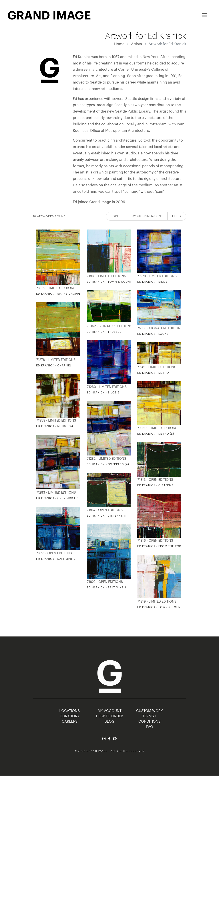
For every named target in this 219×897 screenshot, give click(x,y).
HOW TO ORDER (109, 716)
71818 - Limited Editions (106, 276)
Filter (176, 216)
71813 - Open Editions (155, 479)
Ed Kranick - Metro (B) (155, 433)
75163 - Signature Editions (158, 328)
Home (119, 44)
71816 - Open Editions (155, 540)
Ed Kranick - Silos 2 (103, 392)
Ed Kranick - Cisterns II (106, 515)
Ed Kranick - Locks (153, 334)
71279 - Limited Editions (157, 276)
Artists (136, 44)
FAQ (149, 727)
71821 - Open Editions (54, 553)
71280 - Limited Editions (107, 387)
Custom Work (149, 711)
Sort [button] (115, 216)
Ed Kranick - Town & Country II (163, 607)
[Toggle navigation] (204, 15)
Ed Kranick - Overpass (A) (108, 464)
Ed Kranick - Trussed (104, 332)
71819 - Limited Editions (156, 601)
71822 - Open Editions (105, 582)
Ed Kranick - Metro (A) (54, 426)
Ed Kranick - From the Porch (161, 546)
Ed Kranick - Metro (153, 373)
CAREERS (70, 721)
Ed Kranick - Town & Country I (112, 281)
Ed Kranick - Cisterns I (156, 485)
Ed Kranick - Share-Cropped (59, 293)
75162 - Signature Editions (108, 326)
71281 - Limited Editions (156, 367)
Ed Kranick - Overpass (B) (57, 498)
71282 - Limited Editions (106, 458)
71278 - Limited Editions (56, 360)
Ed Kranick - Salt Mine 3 (106, 587)
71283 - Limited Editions (56, 492)
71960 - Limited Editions (157, 428)
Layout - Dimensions (147, 216)
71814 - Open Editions (105, 510)
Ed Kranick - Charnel (54, 365)
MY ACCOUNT (109, 711)
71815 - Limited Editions (55, 288)
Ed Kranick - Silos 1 (153, 281)
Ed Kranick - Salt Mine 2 (56, 559)
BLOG (109, 721)
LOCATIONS (69, 711)
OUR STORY (70, 716)
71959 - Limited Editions (56, 420)
